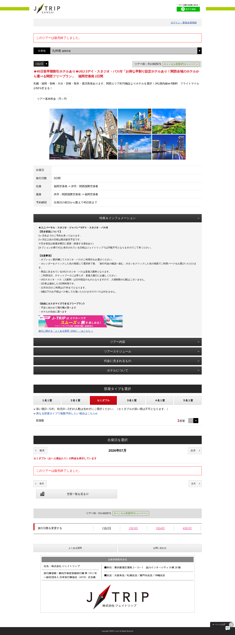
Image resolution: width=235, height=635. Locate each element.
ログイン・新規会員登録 (184, 22)
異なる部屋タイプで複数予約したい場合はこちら (65, 413)
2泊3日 (133, 528)
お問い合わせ (159, 548)
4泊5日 (187, 528)
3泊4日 (160, 528)
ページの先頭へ (222, 624)
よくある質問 (75, 548)
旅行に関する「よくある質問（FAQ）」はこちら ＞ (66, 331)
